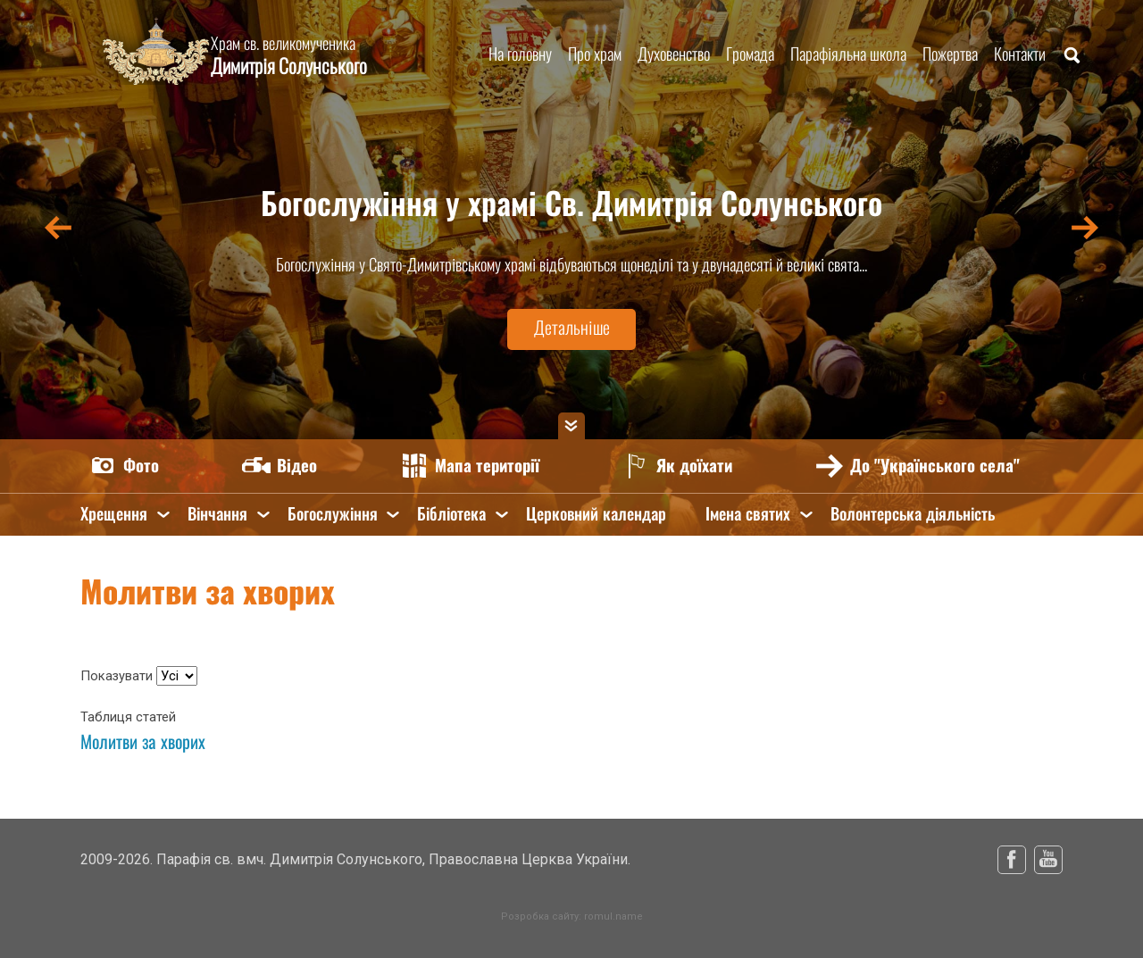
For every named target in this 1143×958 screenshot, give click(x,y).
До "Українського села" (940, 465)
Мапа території (490, 465)
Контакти (1020, 54)
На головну (520, 54)
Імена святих (750, 514)
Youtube (1048, 860)
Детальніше (571, 328)
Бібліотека (452, 514)
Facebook (1011, 860)
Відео (299, 465)
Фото (142, 465)
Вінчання (217, 514)
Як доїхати (699, 465)
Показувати (118, 676)
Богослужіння (333, 514)
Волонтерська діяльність (915, 514)
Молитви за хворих (142, 741)
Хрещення (113, 514)
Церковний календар (597, 514)
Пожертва (950, 54)
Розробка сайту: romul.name (572, 916)
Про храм (595, 54)
